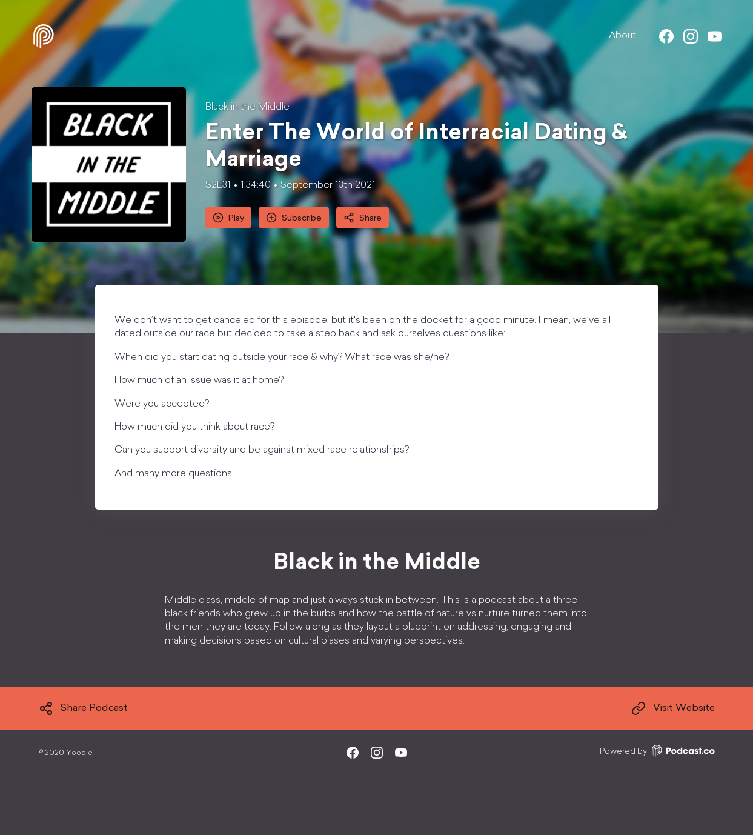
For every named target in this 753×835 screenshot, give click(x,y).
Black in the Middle (247, 107)
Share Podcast (83, 708)
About (622, 36)
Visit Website (673, 708)
